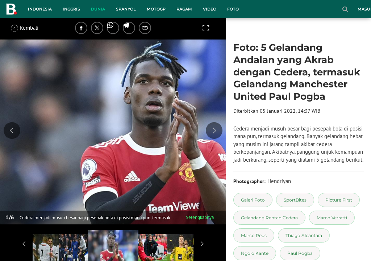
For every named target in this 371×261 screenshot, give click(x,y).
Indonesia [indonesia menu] (40, 9)
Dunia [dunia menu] (98, 9)
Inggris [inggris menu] (71, 9)
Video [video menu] (209, 9)
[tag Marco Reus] (253, 235)
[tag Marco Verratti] (332, 218)
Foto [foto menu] (233, 9)
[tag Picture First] (339, 200)
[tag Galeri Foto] (252, 200)
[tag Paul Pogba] (300, 253)
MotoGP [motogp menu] (156, 9)
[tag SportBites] (295, 200)
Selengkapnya (200, 217)
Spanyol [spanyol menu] (126, 9)
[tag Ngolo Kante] (254, 253)
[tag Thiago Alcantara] (304, 235)
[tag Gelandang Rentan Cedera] (269, 218)
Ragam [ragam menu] (184, 9)
